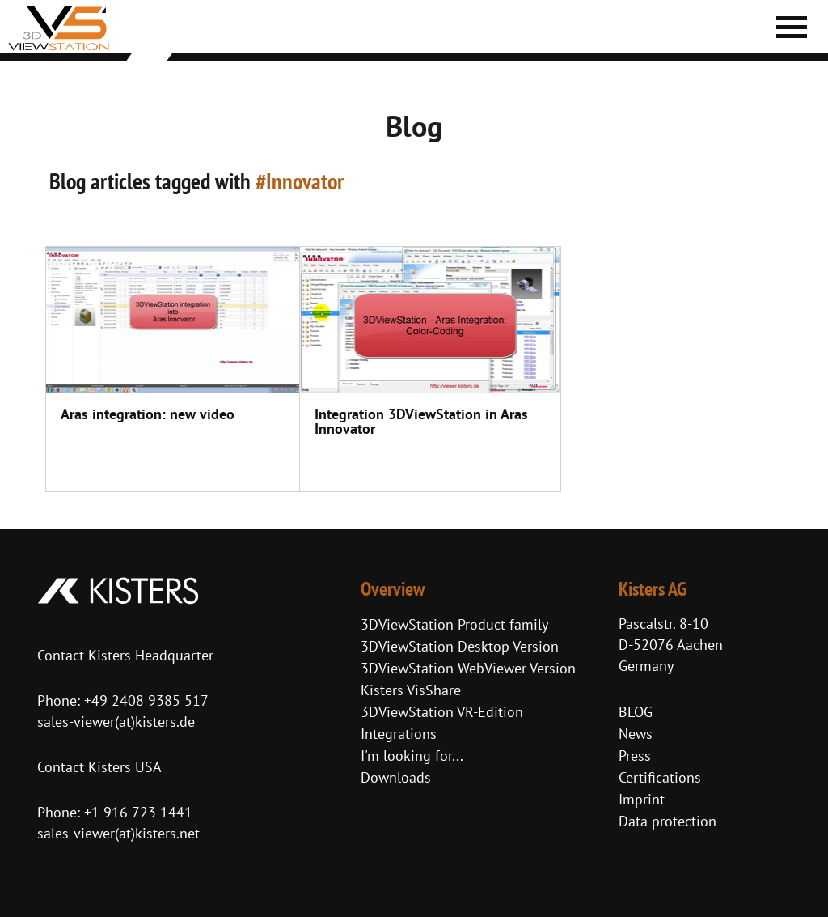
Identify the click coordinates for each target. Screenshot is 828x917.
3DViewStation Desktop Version (460, 646)
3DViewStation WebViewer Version (468, 668)
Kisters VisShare (411, 690)
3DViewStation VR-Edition (442, 712)
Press (635, 755)
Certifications (660, 777)
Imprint (642, 799)
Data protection (667, 821)
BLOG (636, 712)
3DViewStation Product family (454, 624)
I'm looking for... (412, 755)
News (636, 733)
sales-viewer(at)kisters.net (118, 833)
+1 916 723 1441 (138, 812)
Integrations (399, 733)
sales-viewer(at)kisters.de (116, 721)
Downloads (396, 777)
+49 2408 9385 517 (144, 700)
